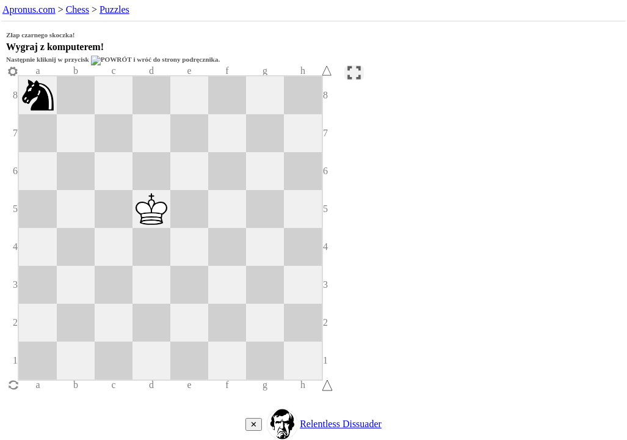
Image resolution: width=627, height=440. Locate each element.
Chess (77, 9)
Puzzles (114, 9)
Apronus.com (29, 9)
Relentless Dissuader (341, 424)
